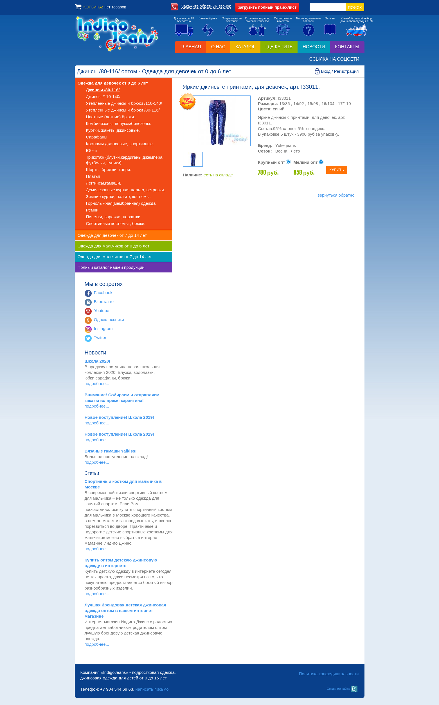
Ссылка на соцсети (334, 59)
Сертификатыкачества (283, 20)
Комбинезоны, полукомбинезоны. (118, 123)
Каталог (245, 46)
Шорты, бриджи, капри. (108, 169)
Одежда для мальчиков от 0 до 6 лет (114, 246)
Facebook (103, 292)
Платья (93, 176)
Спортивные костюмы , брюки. (116, 223)
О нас (218, 46)
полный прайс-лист (267, 7)
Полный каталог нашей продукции (111, 267)
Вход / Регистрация (340, 71)
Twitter (100, 337)
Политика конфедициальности (329, 673)
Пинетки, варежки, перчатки (113, 216)
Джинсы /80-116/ (103, 89)
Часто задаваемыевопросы (308, 20)
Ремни (92, 210)
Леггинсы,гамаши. (103, 183)
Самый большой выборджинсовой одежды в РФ (357, 20)
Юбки (91, 150)
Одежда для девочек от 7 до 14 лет (112, 235)
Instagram (103, 328)
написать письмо (152, 689)
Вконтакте (104, 301)
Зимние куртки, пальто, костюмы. (118, 196)
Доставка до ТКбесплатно (184, 20)
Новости (314, 46)
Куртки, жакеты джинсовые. (113, 130)
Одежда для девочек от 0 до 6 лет (113, 83)
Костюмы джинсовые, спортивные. (120, 143)
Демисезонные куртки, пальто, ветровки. (125, 189)
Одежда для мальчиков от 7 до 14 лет (115, 256)
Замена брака (208, 18)
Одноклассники (109, 319)
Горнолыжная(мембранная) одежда (121, 203)
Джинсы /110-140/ (103, 96)
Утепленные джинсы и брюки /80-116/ (123, 110)
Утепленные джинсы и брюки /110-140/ (124, 103)
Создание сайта (342, 688)
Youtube (101, 310)
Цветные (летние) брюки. (110, 116)
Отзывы (330, 18)
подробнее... (97, 383)
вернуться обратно (336, 195)
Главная (190, 46)
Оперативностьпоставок (232, 20)
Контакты (347, 46)
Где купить (278, 46)
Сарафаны (96, 137)
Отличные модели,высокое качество (257, 20)
